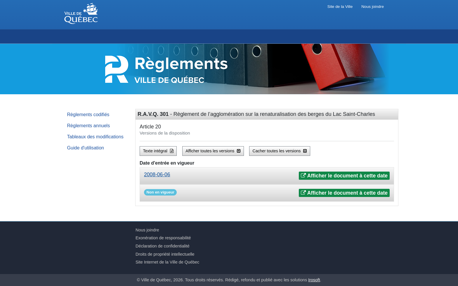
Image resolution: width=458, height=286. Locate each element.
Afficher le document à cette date (344, 176)
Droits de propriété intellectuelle (165, 254)
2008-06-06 (157, 174)
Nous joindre (372, 6)
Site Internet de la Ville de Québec (167, 262)
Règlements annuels (88, 125)
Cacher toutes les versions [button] (280, 151)
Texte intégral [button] (158, 151)
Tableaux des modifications (95, 136)
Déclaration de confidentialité (163, 246)
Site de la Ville (340, 6)
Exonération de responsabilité (163, 238)
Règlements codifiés (88, 114)
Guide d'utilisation (85, 147)
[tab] (267, 176)
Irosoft (314, 280)
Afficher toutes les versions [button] (212, 151)
